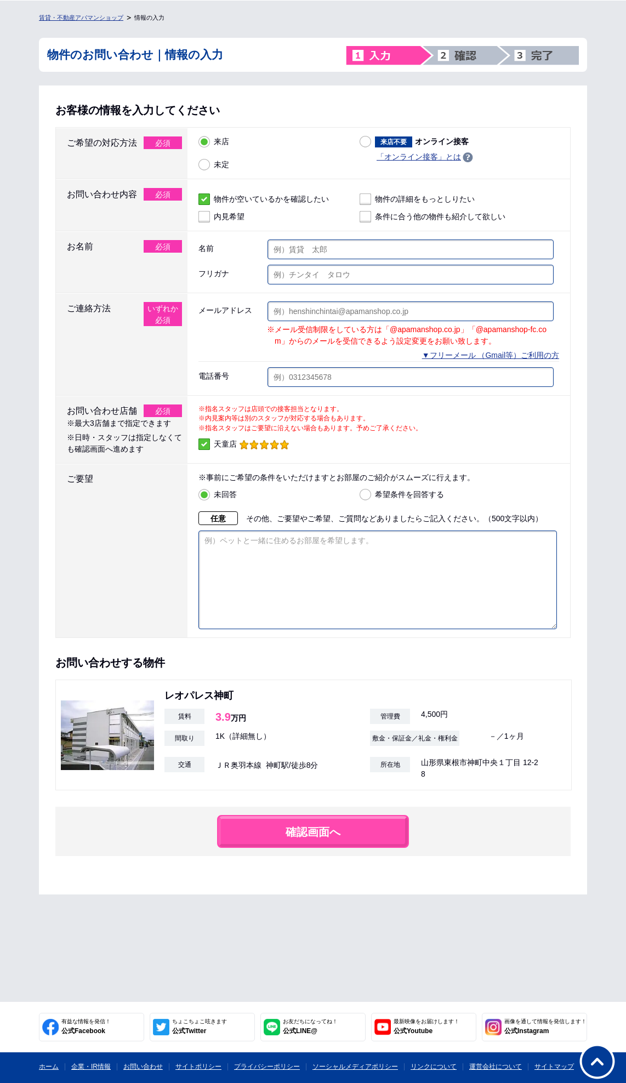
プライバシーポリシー (267, 1066)
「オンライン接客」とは (419, 156)
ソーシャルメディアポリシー (355, 1066)
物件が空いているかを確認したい (263, 199)
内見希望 (221, 217)
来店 (213, 141)
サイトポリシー (198, 1066)
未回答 (217, 494)
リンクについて (434, 1066)
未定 (213, 164)
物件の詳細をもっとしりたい (417, 199)
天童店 (243, 444)
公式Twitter (199, 1026)
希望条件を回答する (402, 494)
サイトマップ (554, 1066)
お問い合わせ (143, 1066)
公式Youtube (426, 1026)
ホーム (49, 1066)
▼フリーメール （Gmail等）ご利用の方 (490, 355)
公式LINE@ (310, 1026)
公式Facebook (86, 1026)
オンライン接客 (414, 141)
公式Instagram (545, 1026)
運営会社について (495, 1066)
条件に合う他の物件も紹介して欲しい (432, 217)
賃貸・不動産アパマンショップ (81, 17)
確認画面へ (313, 848)
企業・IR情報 (91, 1066)
